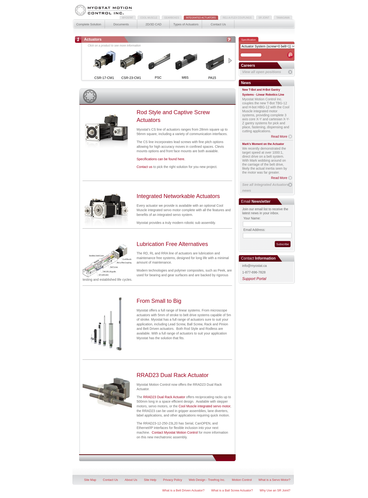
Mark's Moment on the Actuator (263, 144)
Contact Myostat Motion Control (175, 432)
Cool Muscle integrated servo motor (204, 406)
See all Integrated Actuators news (265, 187)
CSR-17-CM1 (104, 78)
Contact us (144, 167)
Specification (248, 39)
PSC (158, 77)
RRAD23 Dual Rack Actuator (164, 397)
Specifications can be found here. (161, 159)
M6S (185, 77)
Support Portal (254, 279)
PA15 (212, 78)
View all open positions (261, 72)
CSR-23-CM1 (131, 78)
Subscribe (282, 244)
